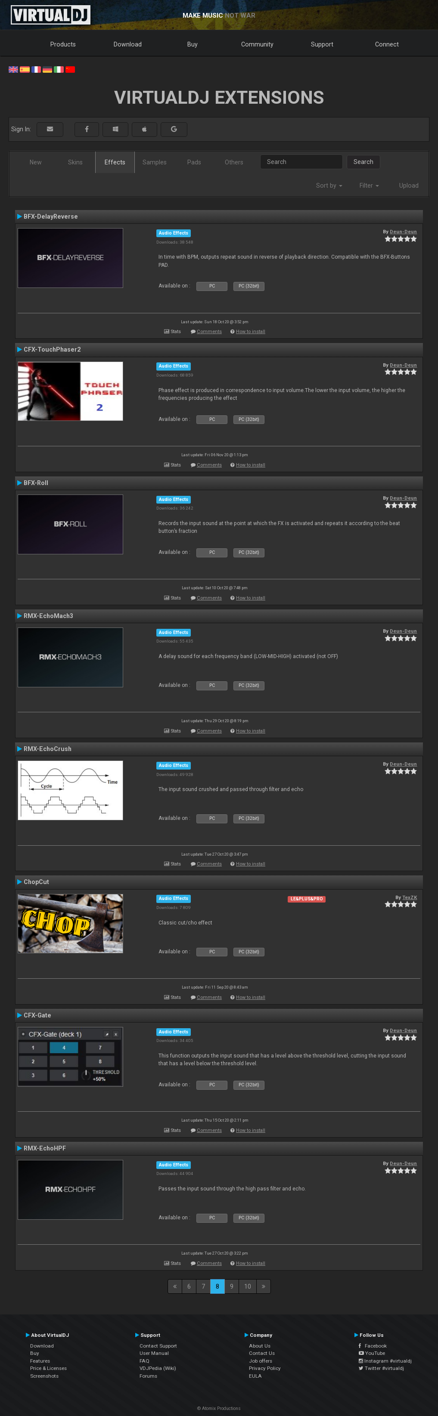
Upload (409, 185)
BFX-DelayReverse (51, 216)
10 (247, 1286)
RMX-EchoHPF (45, 1148)
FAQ (144, 1361)
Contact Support (158, 1346)
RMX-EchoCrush (47, 748)
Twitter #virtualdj (381, 1368)
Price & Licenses (48, 1368)
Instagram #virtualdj (385, 1361)
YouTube (372, 1353)
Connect (387, 44)
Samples (155, 162)
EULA (255, 1376)
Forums (148, 1376)
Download (128, 44)
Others (234, 162)
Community (257, 44)
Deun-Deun (403, 232)
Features (40, 1361)
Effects (115, 162)
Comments (209, 331)
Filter (369, 185)
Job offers (260, 1361)
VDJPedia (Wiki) (158, 1368)
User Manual (154, 1353)
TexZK (409, 897)
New (36, 162)
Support (322, 44)
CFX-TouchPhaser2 (52, 349)
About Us (259, 1346)
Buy (192, 44)
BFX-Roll (36, 482)
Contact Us (262, 1353)
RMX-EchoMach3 (48, 615)
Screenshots (44, 1376)
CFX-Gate (37, 1015)
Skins (75, 162)
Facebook (373, 1346)
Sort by (329, 185)
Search (363, 161)
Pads (194, 162)
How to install (250, 331)
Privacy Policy (265, 1368)
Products (63, 44)
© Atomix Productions (219, 1408)
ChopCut (36, 881)
